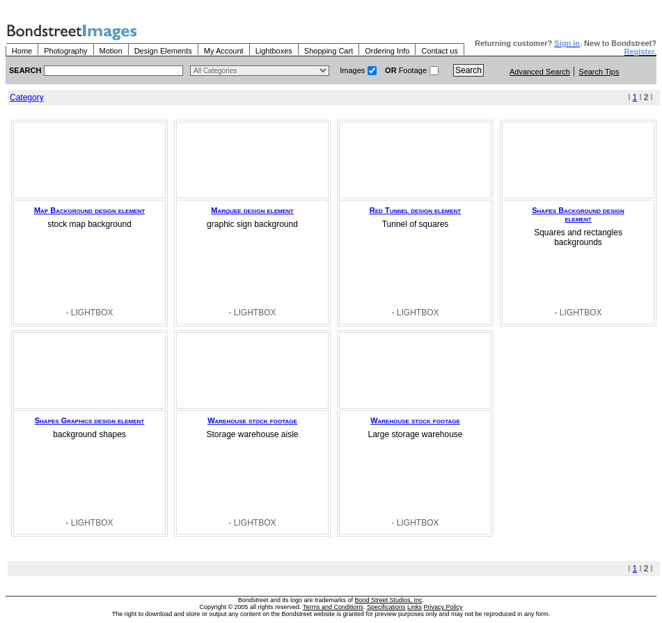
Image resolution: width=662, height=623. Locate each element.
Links (414, 607)
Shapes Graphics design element (90, 420)
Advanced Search (540, 72)
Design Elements (163, 51)
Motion (111, 51)
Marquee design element (252, 210)
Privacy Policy (443, 607)
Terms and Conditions (333, 607)
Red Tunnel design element (415, 210)
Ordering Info (387, 51)
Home (22, 51)
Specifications (386, 607)
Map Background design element (89, 210)
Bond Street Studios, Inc (389, 600)
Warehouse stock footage (252, 420)
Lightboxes (273, 51)
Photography (65, 51)
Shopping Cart (328, 51)
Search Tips (598, 72)
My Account (224, 51)
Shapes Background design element (578, 214)
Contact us (439, 51)
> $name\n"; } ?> (259, 70)
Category (27, 97)
